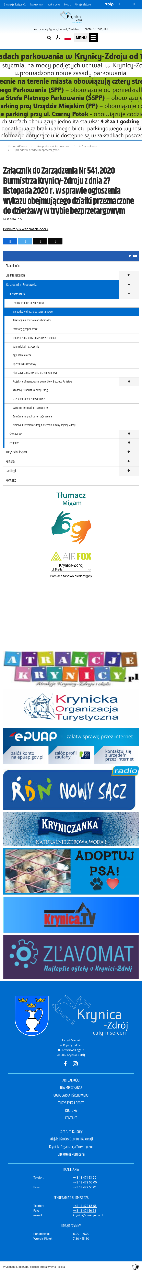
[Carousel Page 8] (67, 133)
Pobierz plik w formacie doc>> (25, 229)
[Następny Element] (30, 133)
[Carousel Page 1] (39, 133)
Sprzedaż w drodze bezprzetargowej (33, 311)
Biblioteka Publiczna (71, 1154)
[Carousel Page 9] (70, 133)
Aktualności (13, 266)
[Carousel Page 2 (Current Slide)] (43, 133)
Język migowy (54, 4)
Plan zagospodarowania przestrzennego (35, 373)
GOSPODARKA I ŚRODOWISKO (71, 1095)
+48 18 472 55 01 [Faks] (84, 1187)
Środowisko (16, 434)
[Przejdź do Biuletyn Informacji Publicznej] (109, 4)
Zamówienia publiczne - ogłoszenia (32, 416)
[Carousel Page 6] (59, 133)
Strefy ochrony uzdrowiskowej (29, 399)
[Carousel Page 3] (47, 133)
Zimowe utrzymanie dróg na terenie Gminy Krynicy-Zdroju (44, 425)
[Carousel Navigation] (24, 133)
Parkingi (11, 471)
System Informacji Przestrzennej (30, 407)
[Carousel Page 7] (63, 133)
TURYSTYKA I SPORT (71, 1103)
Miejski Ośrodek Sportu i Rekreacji (71, 1139)
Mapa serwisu (37, 4)
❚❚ (8, 133)
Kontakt (67, 4)
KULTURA (71, 1111)
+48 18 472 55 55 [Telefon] (85, 1205)
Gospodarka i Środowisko (21, 285)
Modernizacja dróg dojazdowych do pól (34, 338)
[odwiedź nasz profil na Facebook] (119, 4)
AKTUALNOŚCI (71, 1080)
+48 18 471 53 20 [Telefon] (84, 1177)
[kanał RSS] (134, 4)
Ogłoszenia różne (22, 355)
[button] (58, 37)
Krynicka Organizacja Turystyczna (71, 1147)
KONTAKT (71, 1118)
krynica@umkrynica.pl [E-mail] (88, 1215)
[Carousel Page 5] (55, 133)
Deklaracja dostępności (15, 4)
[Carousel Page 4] (51, 133)
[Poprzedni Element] (19, 133)
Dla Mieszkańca (15, 275)
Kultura (10, 462)
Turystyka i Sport (16, 452)
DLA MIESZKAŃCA (71, 1088)
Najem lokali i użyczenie (26, 346)
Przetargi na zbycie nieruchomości (32, 320)
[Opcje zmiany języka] (67, 37)
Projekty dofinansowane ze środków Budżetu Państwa (42, 381)
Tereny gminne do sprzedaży (28, 303)
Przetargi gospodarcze (25, 329)
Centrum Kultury (71, 1132)
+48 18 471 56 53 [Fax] (84, 1210)
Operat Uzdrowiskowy (24, 364)
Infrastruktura (17, 294)
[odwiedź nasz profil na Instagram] (127, 4)
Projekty (14, 443)
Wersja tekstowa (83, 4)
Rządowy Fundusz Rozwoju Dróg (30, 390)
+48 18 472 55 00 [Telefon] (85, 1182)
